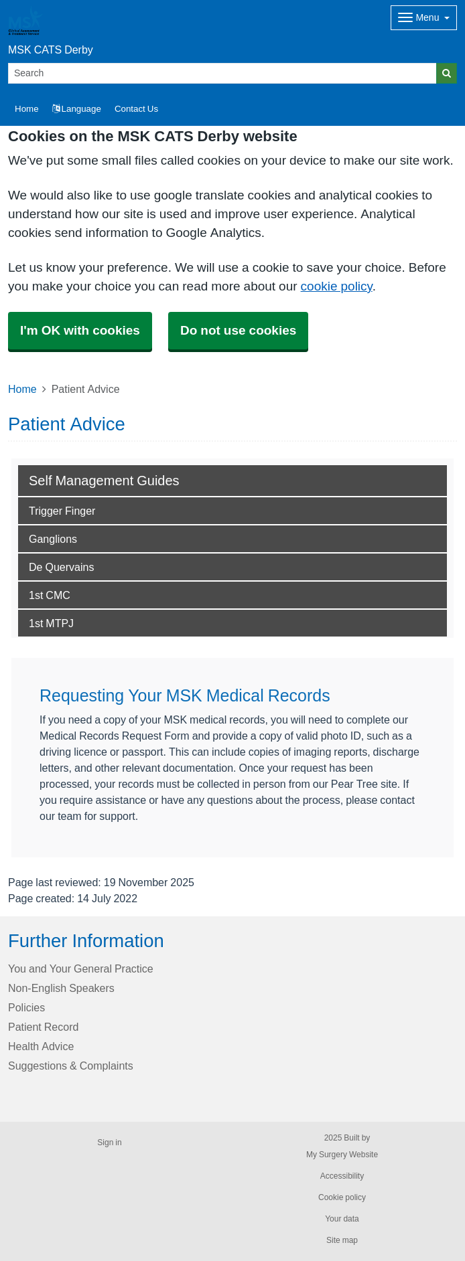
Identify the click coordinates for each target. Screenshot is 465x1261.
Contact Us (136, 108)
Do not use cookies (238, 330)
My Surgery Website (342, 1155)
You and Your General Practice (80, 968)
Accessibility (342, 1176)
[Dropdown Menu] (424, 17)
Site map (342, 1240)
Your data (342, 1219)
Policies (26, 1007)
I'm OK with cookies (80, 330)
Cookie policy (342, 1197)
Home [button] (27, 108)
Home (22, 389)
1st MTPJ (51, 623)
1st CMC (49, 595)
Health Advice (41, 1046)
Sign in (109, 1143)
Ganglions (53, 538)
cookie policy (337, 286)
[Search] (222, 73)
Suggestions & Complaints (70, 1065)
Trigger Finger (62, 510)
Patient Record (43, 1026)
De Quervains (61, 567)
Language (76, 108)
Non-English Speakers (61, 988)
